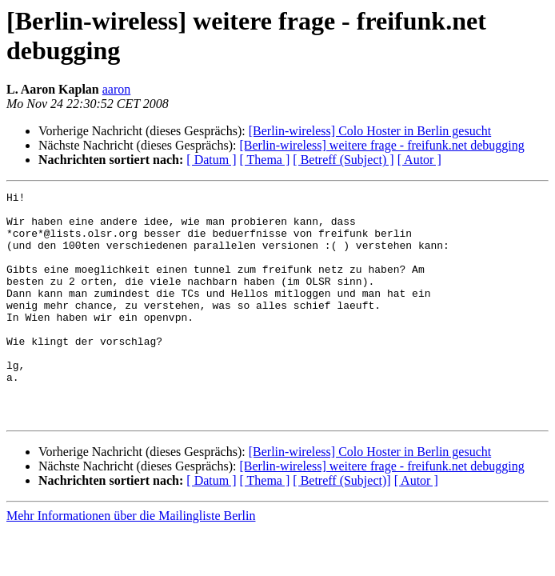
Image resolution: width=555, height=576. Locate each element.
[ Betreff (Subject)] (341, 526)
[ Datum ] (211, 159)
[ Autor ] (419, 159)
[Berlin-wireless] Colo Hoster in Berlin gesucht (370, 131)
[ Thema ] (265, 159)
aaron (116, 89)
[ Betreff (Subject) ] (343, 159)
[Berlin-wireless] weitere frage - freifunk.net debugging (381, 145)
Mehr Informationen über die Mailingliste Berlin (130, 561)
